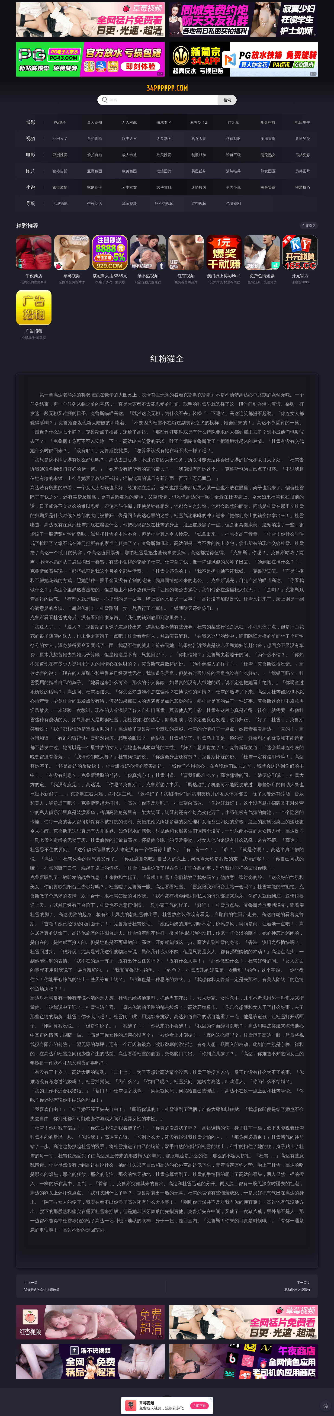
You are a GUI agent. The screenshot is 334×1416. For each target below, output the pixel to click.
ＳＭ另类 (302, 138)
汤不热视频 (164, 203)
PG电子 (60, 122)
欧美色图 (129, 171)
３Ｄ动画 (164, 138)
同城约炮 (60, 203)
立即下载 (199, 1405)
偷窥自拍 (60, 171)
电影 (30, 154)
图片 (30, 171)
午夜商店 (94, 203)
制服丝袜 (198, 154)
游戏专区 (164, 122)
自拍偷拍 (94, 138)
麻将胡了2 (198, 122)
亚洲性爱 (60, 154)
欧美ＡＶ (129, 138)
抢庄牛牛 (302, 122)
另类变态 (302, 154)
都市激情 (60, 187)
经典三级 (233, 154)
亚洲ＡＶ (60, 138)
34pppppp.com (167, 88)
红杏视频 (198, 203)
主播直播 (268, 138)
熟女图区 (268, 171)
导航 (30, 203)
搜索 (227, 100)
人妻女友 (129, 187)
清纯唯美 (233, 171)
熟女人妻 (198, 138)
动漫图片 (164, 171)
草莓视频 (129, 203)
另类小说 (233, 187)
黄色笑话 (268, 187)
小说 (30, 187)
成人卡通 (129, 154)
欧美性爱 (164, 154)
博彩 (30, 122)
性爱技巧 (302, 187)
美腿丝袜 (198, 171)
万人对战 (129, 122)
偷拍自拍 (94, 154)
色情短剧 (233, 203)
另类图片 (302, 171)
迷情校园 (198, 187)
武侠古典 (164, 187)
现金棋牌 (268, 122)
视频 (30, 138)
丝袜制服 (233, 138)
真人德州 (94, 122)
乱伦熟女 (268, 154)
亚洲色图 (94, 171)
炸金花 (233, 122)
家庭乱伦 (94, 187)
